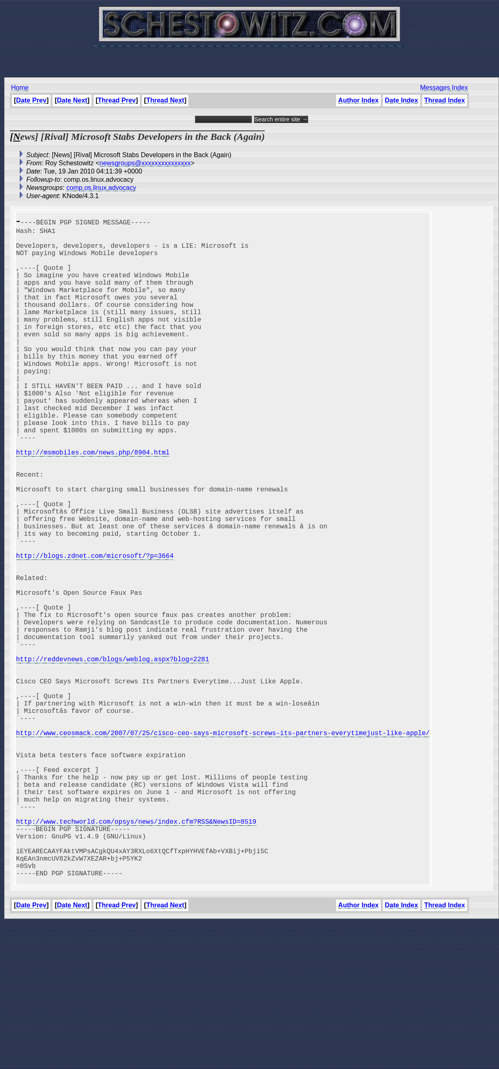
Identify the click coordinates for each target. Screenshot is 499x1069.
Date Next (72, 100)
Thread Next (165, 100)
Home (20, 87)
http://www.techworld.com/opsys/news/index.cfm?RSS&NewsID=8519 (136, 954)
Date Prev (31, 100)
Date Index (401, 100)
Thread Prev (116, 100)
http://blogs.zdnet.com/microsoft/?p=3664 (95, 629)
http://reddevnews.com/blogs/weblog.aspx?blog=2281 (112, 755)
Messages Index (444, 87)
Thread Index (444, 100)
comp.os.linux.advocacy (101, 187)
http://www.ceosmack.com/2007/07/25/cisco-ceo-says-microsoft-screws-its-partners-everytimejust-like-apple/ (223, 845)
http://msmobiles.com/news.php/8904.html (92, 502)
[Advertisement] (249, 57)
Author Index (358, 100)
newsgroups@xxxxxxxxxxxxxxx (145, 163)
